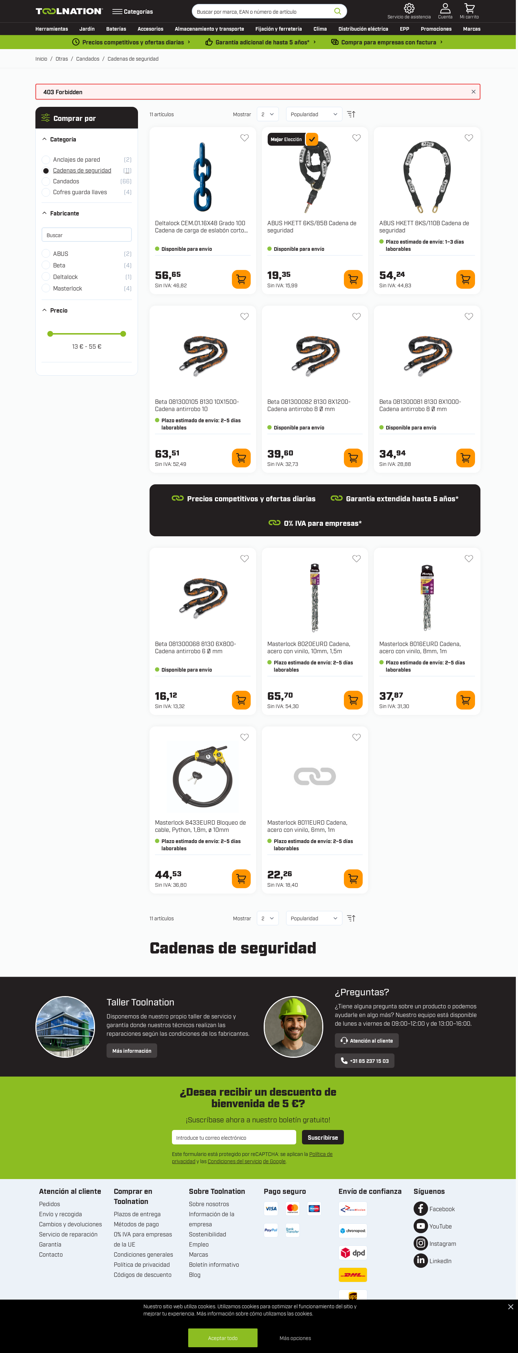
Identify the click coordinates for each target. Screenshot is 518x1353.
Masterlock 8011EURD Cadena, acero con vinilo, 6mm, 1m (307, 826)
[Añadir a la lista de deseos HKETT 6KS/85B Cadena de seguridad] (356, 137)
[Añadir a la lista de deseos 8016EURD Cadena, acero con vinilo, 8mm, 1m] (469, 558)
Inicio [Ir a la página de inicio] (41, 58)
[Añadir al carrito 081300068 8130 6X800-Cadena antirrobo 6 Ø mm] (241, 700)
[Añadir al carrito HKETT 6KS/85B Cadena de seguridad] (353, 279)
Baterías (116, 28)
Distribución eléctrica (363, 28)
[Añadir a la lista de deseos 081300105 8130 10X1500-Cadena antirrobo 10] (244, 316)
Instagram (442, 1243)
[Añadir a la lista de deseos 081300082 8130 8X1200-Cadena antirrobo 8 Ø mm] (356, 316)
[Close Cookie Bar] (510, 1306)
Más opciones (295, 1338)
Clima (320, 28)
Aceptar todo (223, 1338)
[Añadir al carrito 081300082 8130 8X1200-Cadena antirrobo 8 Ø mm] (353, 458)
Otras (62, 58)
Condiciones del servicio (235, 1161)
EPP (404, 28)
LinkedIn (440, 1260)
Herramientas (51, 28)
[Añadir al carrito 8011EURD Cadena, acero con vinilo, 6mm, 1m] (353, 878)
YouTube (440, 1226)
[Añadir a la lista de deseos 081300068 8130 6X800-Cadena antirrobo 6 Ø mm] (244, 558)
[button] (86, 117)
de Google (274, 1161)
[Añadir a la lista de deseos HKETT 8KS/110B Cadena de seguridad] (469, 137)
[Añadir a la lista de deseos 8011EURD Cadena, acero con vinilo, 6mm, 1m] (356, 737)
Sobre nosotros (209, 1203)
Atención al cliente (367, 1040)
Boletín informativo (214, 1264)
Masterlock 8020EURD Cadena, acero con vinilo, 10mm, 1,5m (308, 647)
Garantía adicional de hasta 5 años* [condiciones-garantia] (263, 41)
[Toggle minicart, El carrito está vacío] (469, 11)
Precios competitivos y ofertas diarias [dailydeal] (133, 41)
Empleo (199, 1244)
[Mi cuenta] (445, 11)
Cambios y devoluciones (70, 1223)
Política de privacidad (142, 1264)
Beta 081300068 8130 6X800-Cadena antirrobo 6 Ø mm (195, 647)
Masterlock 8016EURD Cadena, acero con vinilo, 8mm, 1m (420, 647)
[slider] (50, 334)
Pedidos (49, 1203)
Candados (87, 58)
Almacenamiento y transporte (209, 28)
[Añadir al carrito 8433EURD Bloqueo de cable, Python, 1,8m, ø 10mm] (241, 878)
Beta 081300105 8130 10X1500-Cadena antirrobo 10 (197, 405)
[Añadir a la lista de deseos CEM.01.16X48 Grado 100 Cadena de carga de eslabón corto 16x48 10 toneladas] (244, 137)
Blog (194, 1274)
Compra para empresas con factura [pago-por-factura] (388, 41)
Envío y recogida (60, 1213)
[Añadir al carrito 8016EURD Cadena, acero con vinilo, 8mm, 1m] (465, 700)
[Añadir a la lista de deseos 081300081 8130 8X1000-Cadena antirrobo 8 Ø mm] (469, 316)
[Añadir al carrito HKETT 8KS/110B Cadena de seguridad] (465, 279)
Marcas (471, 28)
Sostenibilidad (207, 1234)
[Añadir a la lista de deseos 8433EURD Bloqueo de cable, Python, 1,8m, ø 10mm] (244, 737)
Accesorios (150, 28)
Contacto (51, 1254)
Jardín (87, 28)
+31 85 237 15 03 (365, 1060)
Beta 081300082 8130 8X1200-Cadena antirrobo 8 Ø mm (309, 405)
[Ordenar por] (314, 114)
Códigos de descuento (143, 1274)
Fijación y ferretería (278, 28)
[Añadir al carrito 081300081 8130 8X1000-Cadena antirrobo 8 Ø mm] (465, 458)
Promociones (436, 28)
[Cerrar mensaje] (473, 91)
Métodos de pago (136, 1223)
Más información (131, 1050)
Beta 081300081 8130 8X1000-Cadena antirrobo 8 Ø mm (420, 405)
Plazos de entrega (137, 1213)
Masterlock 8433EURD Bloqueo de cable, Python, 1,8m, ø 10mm (200, 826)
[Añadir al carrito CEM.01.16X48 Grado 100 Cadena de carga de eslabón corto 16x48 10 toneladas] (241, 279)
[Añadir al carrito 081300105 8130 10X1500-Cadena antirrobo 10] (241, 458)
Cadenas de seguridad (133, 58)
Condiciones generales (143, 1254)
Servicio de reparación (68, 1234)
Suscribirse (323, 1137)
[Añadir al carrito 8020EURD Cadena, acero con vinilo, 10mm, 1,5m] (353, 700)
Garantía (50, 1244)
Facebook (442, 1208)
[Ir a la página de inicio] (69, 11)
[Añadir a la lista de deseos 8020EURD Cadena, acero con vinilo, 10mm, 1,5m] (356, 558)
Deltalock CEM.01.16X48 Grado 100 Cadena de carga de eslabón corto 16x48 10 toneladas (200, 230)
